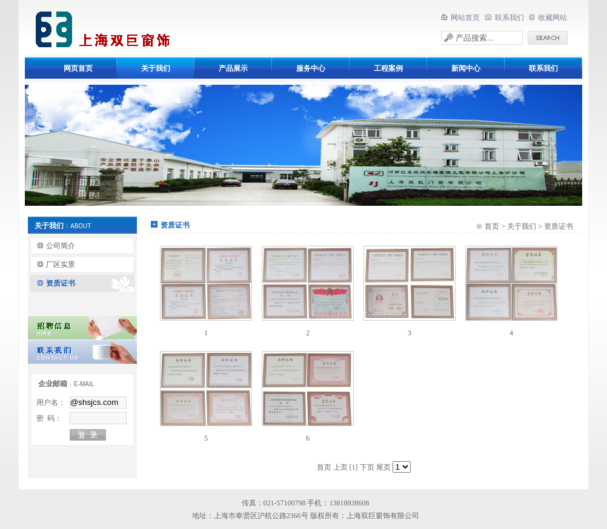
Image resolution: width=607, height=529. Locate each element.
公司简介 (60, 246)
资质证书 (60, 283)
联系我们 (509, 17)
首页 (492, 226)
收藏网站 (552, 17)
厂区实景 (60, 264)
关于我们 (521, 226)
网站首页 (465, 17)
